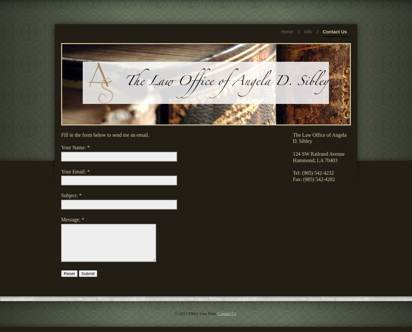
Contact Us (335, 33)
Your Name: (73, 147)
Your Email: (73, 171)
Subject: (69, 195)
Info (308, 31)
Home (287, 31)
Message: (70, 219)
